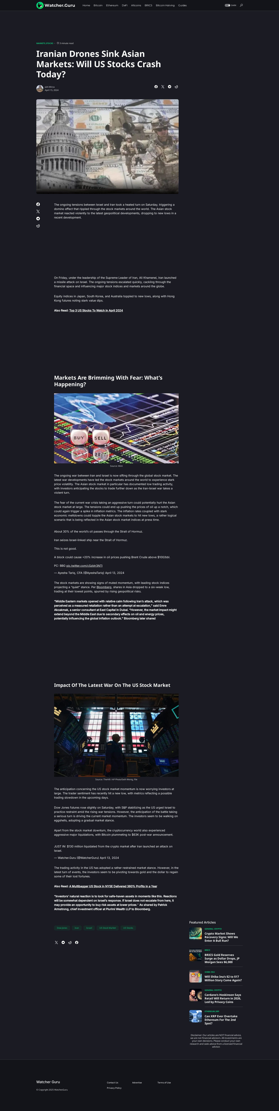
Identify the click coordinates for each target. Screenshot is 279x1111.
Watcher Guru (48, 1082)
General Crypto (213, 928)
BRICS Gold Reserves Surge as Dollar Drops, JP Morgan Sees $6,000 (222, 958)
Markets (40, 43)
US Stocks (128, 927)
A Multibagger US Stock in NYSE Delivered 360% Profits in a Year (113, 886)
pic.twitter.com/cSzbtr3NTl (84, 565)
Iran (77, 927)
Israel (89, 927)
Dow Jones (62, 927)
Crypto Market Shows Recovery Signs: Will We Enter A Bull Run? (221, 937)
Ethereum (210, 1011)
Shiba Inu (210, 972)
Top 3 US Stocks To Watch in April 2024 (96, 310)
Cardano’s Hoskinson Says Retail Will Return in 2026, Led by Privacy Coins (223, 998)
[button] (230, 5)
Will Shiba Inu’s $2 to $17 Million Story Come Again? (223, 978)
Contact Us (112, 1082)
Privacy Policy (114, 1088)
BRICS (207, 950)
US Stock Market (107, 927)
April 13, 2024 (114, 573)
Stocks (49, 43)
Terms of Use (164, 1082)
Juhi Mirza (50, 86)
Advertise (137, 1082)
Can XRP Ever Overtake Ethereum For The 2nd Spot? (221, 1019)
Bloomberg (104, 587)
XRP (217, 1011)
